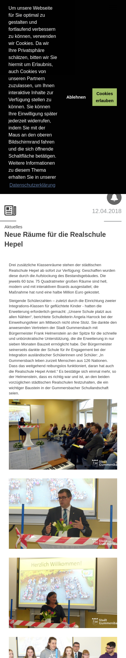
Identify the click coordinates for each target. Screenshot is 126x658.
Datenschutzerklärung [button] (32, 185)
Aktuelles (13, 226)
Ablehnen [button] (76, 97)
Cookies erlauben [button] (105, 97)
